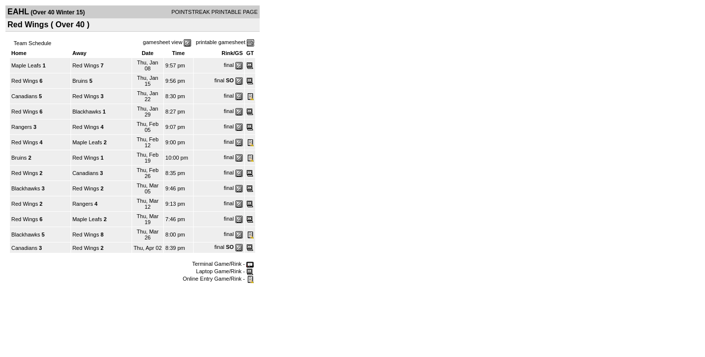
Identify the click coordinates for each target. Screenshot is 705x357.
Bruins (80, 81)
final (229, 65)
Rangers (21, 127)
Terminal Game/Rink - (223, 264)
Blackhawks (86, 112)
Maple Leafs (26, 65)
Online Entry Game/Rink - (218, 279)
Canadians (24, 96)
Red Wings (85, 65)
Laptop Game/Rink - (225, 271)
